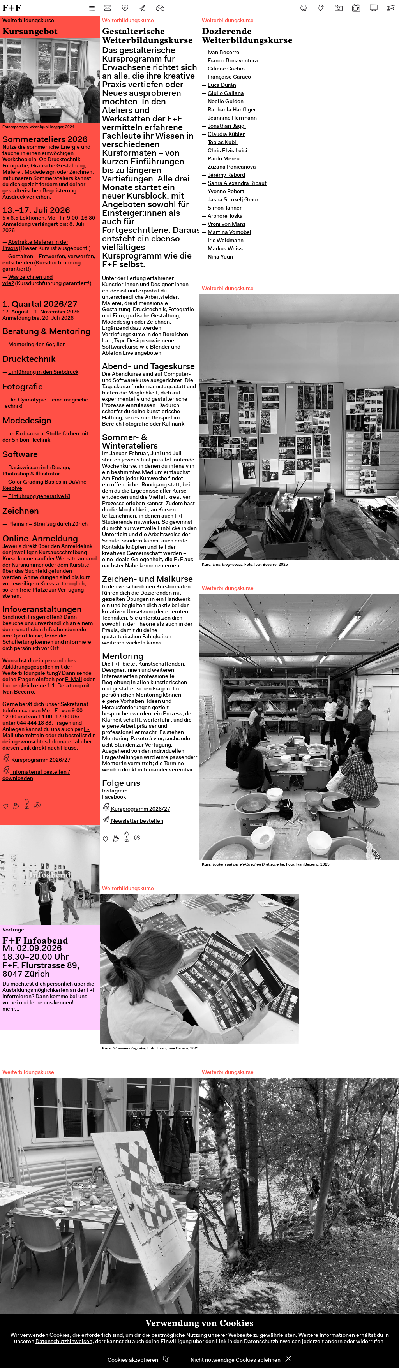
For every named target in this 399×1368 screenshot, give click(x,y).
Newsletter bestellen (132, 821)
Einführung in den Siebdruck (43, 372)
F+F (11, 7)
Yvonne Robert (226, 192)
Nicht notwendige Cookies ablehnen (236, 1360)
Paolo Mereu (224, 159)
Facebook (114, 797)
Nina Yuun (220, 257)
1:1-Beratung (64, 686)
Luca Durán (222, 85)
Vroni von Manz (226, 224)
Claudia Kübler (226, 134)
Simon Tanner (225, 208)
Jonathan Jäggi (227, 126)
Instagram (114, 791)
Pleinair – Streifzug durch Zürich (48, 524)
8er (60, 345)
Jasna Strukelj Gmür (233, 200)
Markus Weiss (225, 249)
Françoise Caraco (229, 77)
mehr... (10, 1009)
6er (50, 345)
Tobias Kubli (223, 143)
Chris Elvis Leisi (227, 151)
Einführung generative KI (39, 497)
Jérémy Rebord (226, 175)
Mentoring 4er (25, 345)
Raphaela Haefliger (232, 110)
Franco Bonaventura (233, 61)
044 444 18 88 (34, 723)
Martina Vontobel (229, 233)
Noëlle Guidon (226, 102)
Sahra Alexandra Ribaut (237, 184)
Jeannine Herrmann (232, 118)
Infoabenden (60, 630)
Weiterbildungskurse (228, 21)
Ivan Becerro (223, 53)
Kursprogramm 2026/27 (36, 760)
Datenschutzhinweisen (63, 1342)
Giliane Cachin (226, 69)
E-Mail (73, 680)
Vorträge (13, 930)
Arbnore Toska (225, 216)
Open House (26, 636)
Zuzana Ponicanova (232, 167)
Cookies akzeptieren (133, 1360)
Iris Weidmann (226, 241)
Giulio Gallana (226, 94)
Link (25, 748)
